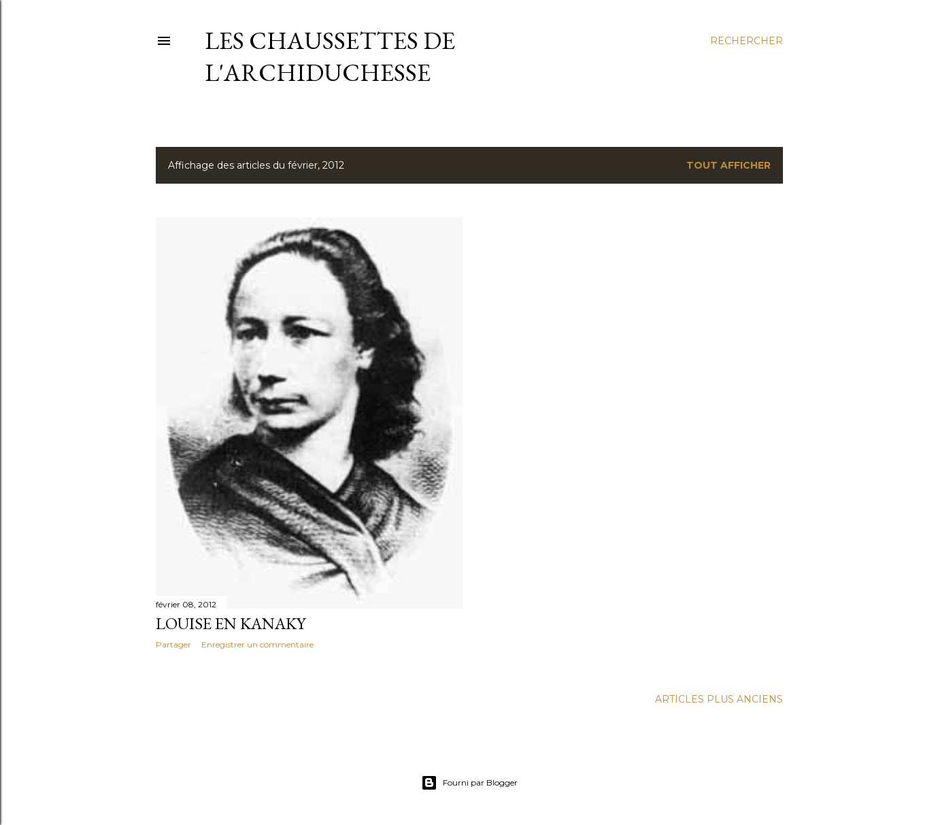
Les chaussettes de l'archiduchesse (330, 56)
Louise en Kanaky (230, 623)
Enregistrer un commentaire (257, 644)
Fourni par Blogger (469, 783)
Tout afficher (728, 165)
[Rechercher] (746, 40)
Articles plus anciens (719, 699)
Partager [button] (173, 644)
